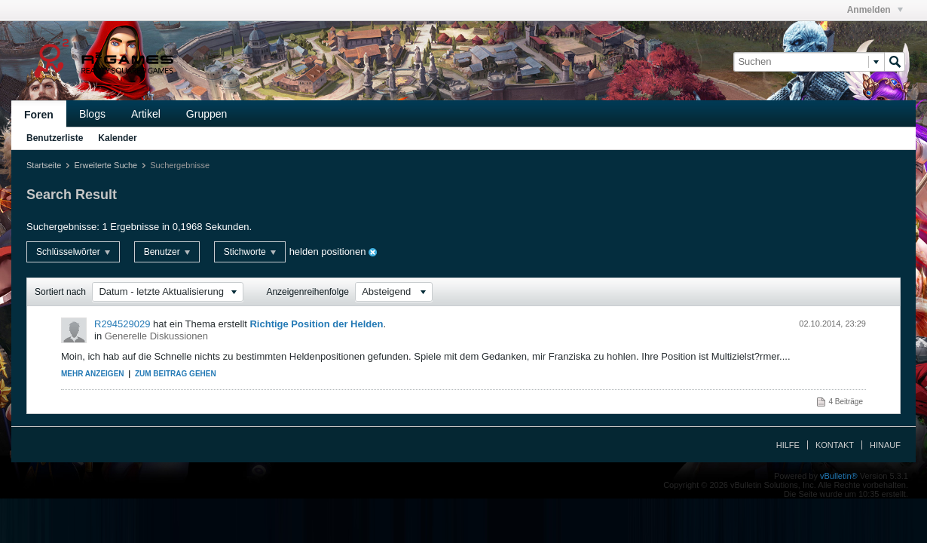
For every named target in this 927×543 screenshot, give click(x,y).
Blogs (92, 114)
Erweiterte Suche (105, 165)
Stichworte (250, 252)
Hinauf (885, 444)
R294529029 (122, 324)
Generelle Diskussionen (156, 336)
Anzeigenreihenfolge (307, 292)
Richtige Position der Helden (316, 324)
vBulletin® (839, 475)
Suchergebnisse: (62, 226)
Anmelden (875, 10)
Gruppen (206, 114)
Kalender (117, 138)
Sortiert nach (60, 292)
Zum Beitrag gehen (175, 374)
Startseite (43, 165)
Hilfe (788, 444)
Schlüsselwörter (73, 252)
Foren (39, 115)
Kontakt (834, 444)
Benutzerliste (54, 138)
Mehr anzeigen (92, 374)
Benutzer (167, 252)
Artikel (146, 114)
